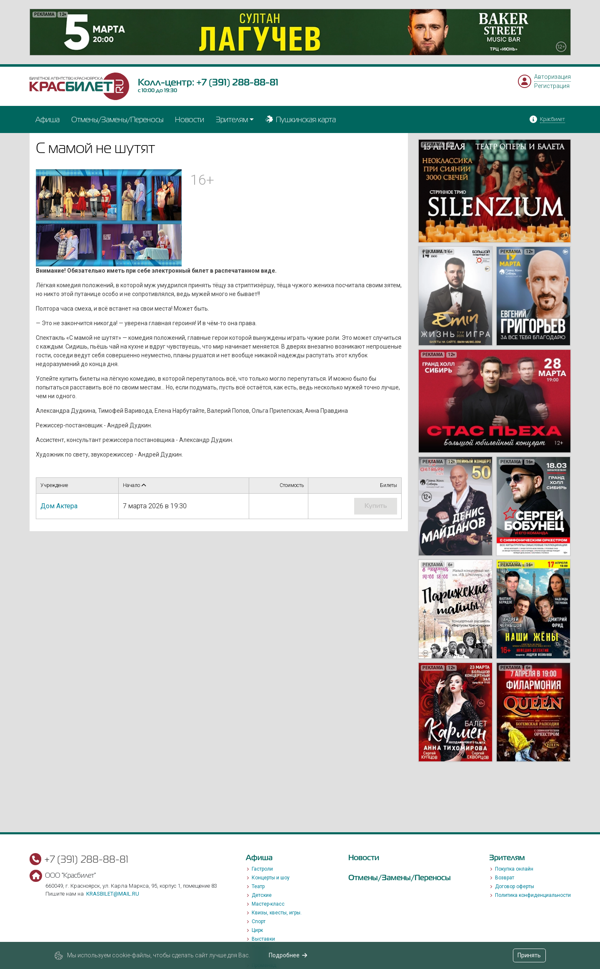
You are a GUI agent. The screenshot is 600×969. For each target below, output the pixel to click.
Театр (258, 886)
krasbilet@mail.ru (112, 894)
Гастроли (262, 869)
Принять (529, 955)
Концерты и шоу (271, 878)
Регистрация (552, 86)
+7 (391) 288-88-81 (237, 82)
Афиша (47, 119)
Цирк (257, 930)
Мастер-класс (268, 904)
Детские (262, 895)
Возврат (504, 878)
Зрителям (232, 119)
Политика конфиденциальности (533, 895)
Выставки (263, 939)
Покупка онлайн (514, 869)
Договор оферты (514, 886)
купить (376, 506)
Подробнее (288, 955)
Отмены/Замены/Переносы (117, 119)
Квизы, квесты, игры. (277, 913)
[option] (300, 32)
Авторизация (552, 76)
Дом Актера (59, 506)
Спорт (258, 921)
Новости (189, 119)
